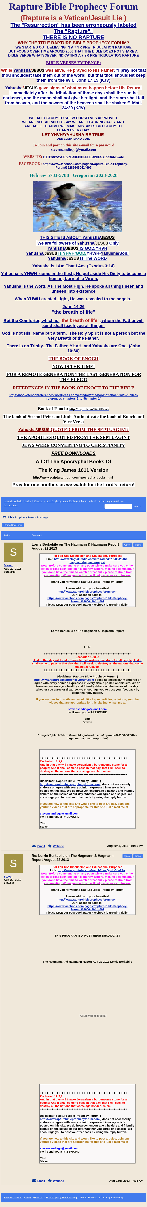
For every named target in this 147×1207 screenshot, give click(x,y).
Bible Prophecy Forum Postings (62, 501)
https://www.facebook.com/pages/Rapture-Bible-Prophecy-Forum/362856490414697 (87, 599)
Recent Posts (10, 505)
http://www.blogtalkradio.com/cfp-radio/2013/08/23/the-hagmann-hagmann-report (91, 560)
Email (41, 846)
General (38, 501)
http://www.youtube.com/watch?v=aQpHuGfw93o (91, 870)
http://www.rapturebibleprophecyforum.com (87, 591)
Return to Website (13, 501)
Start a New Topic (13, 525)
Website (58, 846)
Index (28, 501)
